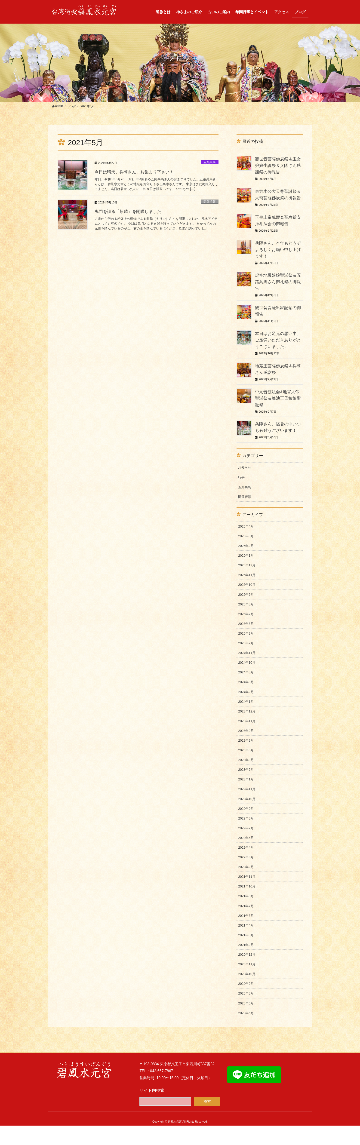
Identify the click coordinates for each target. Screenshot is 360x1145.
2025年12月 (246, 584)
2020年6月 (246, 1023)
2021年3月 (246, 954)
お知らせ (244, 487)
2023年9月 (246, 750)
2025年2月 (246, 662)
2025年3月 (246, 653)
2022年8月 (246, 838)
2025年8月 (246, 624)
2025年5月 (246, 643)
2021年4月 (246, 945)
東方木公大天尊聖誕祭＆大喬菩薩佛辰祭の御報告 (278, 198)
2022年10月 (246, 818)
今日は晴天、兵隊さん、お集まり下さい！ (138, 171)
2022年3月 (246, 876)
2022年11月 (246, 808)
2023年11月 (246, 740)
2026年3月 (246, 555)
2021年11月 (246, 896)
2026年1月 (246, 575)
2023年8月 (246, 760)
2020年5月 (246, 1032)
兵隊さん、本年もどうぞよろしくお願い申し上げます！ (278, 256)
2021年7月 (246, 925)
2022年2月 (246, 886)
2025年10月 (246, 604)
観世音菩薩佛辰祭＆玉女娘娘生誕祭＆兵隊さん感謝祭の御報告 (278, 165)
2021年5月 (246, 935)
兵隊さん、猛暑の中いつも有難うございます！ (278, 443)
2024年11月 (246, 672)
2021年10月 (246, 906)
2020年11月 (246, 983)
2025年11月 (246, 594)
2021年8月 (246, 915)
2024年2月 (246, 711)
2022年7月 (246, 847)
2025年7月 (246, 633)
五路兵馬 (209, 162)
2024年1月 (246, 721)
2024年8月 (246, 692)
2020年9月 (246, 1003)
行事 (241, 496)
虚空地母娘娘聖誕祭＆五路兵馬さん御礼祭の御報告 (278, 288)
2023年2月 (246, 789)
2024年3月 (246, 701)
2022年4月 (246, 867)
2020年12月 (246, 974)
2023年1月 (246, 799)
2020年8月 (246, 1013)
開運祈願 (209, 201)
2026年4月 (246, 546)
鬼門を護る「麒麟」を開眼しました (132, 211)
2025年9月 (246, 614)
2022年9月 (246, 828)
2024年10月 (246, 682)
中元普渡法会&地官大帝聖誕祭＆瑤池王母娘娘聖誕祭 (278, 411)
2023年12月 (246, 731)
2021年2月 (246, 964)
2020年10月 (246, 993)
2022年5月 (246, 857)
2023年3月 (246, 779)
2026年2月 (246, 565)
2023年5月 (246, 769)
